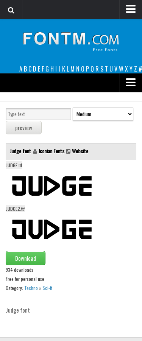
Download (25, 258)
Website (80, 151)
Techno (31, 288)
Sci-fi (47, 288)
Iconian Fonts (51, 151)
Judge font (21, 151)
